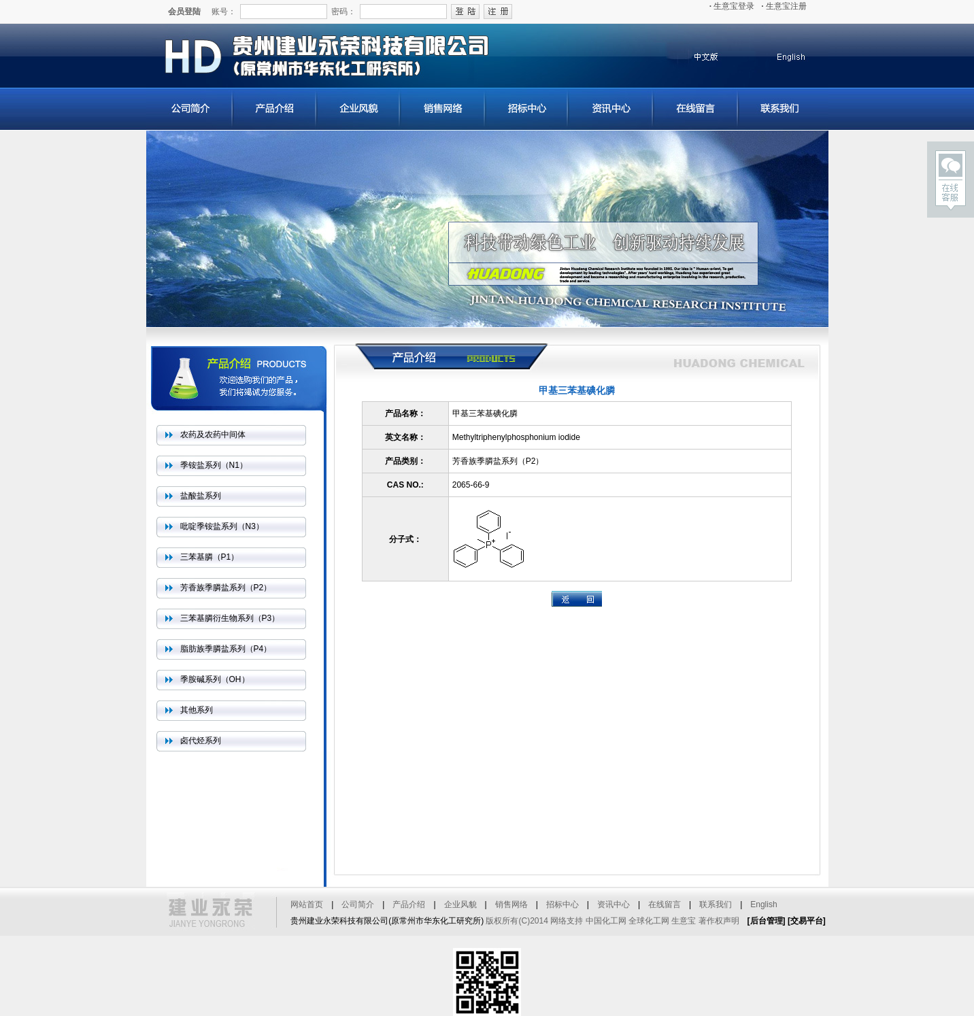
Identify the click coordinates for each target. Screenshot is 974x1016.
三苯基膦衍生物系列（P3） (230, 618)
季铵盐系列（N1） (214, 465)
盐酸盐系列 (200, 496)
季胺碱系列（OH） (215, 679)
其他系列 (196, 710)
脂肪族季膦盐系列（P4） (226, 649)
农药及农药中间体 (213, 434)
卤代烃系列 (200, 740)
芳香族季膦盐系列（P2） (226, 587)
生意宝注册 (784, 6)
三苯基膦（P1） (209, 557)
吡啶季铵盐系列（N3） (222, 526)
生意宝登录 (732, 6)
